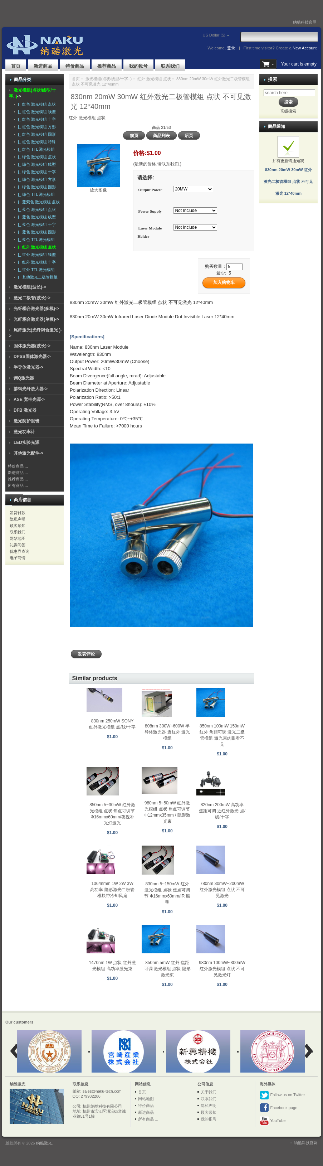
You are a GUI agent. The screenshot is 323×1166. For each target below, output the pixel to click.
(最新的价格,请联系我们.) (157, 163)
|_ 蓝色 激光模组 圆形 (36, 232)
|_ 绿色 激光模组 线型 (36, 164)
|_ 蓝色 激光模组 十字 (36, 224)
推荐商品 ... (18, 479)
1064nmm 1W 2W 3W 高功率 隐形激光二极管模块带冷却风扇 (112, 889)
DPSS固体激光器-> (32, 356)
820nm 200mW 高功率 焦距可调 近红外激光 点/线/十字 (222, 810)
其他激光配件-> (28, 453)
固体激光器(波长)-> (32, 345)
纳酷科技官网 (305, 22)
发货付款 (17, 513)
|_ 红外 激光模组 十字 (36, 262)
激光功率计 (24, 431)
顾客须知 (17, 525)
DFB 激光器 (25, 410)
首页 (15, 66)
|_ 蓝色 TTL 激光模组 (35, 239)
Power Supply (150, 211)
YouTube (272, 1121)
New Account (305, 48)
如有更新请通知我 (288, 169)
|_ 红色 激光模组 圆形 (36, 134)
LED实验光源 (26, 442)
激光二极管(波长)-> (32, 297)
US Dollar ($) (203, 35)
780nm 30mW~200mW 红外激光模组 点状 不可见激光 (222, 889)
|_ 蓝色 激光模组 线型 (36, 217)
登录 (231, 48)
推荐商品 (106, 66)
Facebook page (278, 1108)
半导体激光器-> (28, 367)
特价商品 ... (18, 466)
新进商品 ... (18, 472)
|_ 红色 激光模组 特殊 (36, 142)
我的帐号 (138, 66)
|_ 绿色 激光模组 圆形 (36, 187)
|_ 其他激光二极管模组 (37, 277)
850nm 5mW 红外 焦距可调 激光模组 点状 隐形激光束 (167, 968)
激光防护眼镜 (26, 421)
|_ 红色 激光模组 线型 (36, 112)
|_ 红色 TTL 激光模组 (35, 149)
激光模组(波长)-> (30, 287)
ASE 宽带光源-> (29, 399)
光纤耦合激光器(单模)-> (36, 319)
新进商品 (43, 66)
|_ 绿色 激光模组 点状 (36, 157)
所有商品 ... (18, 485)
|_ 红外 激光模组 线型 (36, 254)
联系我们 (170, 66)
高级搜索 (288, 111)
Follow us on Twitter (282, 1095)
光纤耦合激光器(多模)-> (36, 308)
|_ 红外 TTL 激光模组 (35, 269)
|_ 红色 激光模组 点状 (36, 104)
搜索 (272, 79)
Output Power (150, 190)
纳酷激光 (44, 1143)
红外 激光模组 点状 (154, 79)
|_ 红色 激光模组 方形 (36, 127)
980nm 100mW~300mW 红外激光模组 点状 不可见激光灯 (222, 968)
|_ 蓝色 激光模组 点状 (36, 209)
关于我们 (208, 1092)
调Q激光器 (24, 378)
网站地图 (17, 538)
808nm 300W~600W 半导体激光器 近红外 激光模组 (167, 732)
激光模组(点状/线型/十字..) (108, 79)
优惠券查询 (19, 551)
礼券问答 (17, 545)
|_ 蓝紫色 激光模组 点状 (38, 202)
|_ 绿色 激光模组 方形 (36, 179)
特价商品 (74, 66)
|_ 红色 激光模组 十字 (36, 119)
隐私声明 (17, 519)
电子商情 (17, 558)
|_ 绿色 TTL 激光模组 (35, 194)
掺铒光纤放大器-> (31, 388)
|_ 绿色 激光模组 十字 (36, 172)
